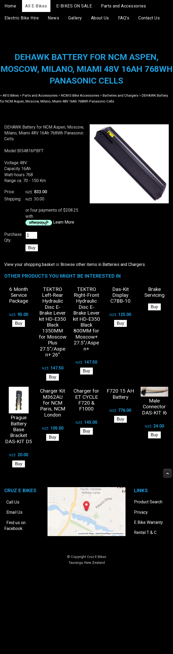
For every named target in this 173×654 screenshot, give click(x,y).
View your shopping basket (29, 264)
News (53, 17)
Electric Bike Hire (22, 17)
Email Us (14, 512)
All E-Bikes (36, 6)
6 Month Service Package (18, 295)
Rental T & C (145, 532)
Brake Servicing (154, 292)
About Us (100, 17)
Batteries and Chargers (120, 95)
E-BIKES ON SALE (74, 6)
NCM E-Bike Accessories (80, 95)
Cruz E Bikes (96, 557)
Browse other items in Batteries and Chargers (102, 264)
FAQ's (123, 17)
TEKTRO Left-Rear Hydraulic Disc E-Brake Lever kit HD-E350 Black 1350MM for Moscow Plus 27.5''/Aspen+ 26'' (52, 322)
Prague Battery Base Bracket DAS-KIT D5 (18, 429)
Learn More (63, 222)
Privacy (141, 512)
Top (167, 473)
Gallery (75, 17)
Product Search (148, 501)
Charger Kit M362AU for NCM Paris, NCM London (52, 403)
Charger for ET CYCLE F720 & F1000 (86, 400)
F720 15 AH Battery (120, 394)
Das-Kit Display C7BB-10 (120, 295)
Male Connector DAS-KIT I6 (154, 407)
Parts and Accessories (123, 6)
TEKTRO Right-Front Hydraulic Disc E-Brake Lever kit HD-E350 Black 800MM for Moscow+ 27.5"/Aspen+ (86, 319)
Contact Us (149, 17)
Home (10, 6)
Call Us (12, 502)
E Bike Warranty (148, 522)
